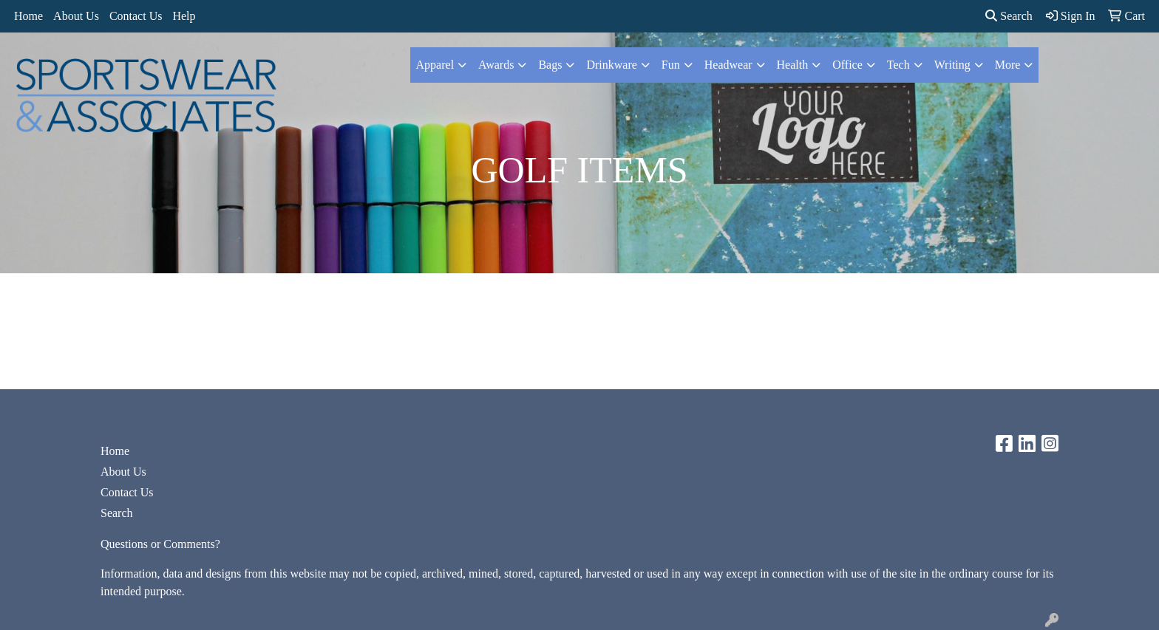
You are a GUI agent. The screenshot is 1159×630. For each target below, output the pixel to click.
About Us (76, 16)
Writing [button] (952, 64)
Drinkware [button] (611, 64)
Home (28, 16)
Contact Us (136, 16)
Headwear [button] (728, 64)
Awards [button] (496, 64)
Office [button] (847, 64)
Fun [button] (671, 64)
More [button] (1008, 64)
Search (1009, 16)
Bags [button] (550, 64)
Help (183, 16)
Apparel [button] (435, 64)
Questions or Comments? (160, 544)
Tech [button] (898, 64)
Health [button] (793, 64)
